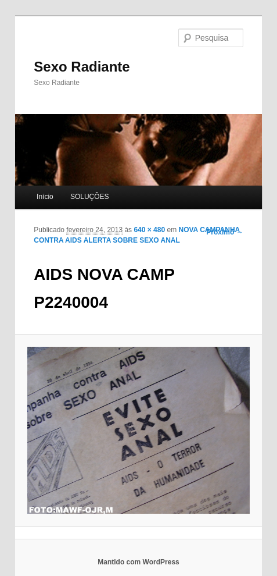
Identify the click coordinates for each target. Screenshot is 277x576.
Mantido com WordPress (138, 562)
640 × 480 (149, 230)
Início (45, 197)
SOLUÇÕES (89, 197)
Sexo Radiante (81, 66)
